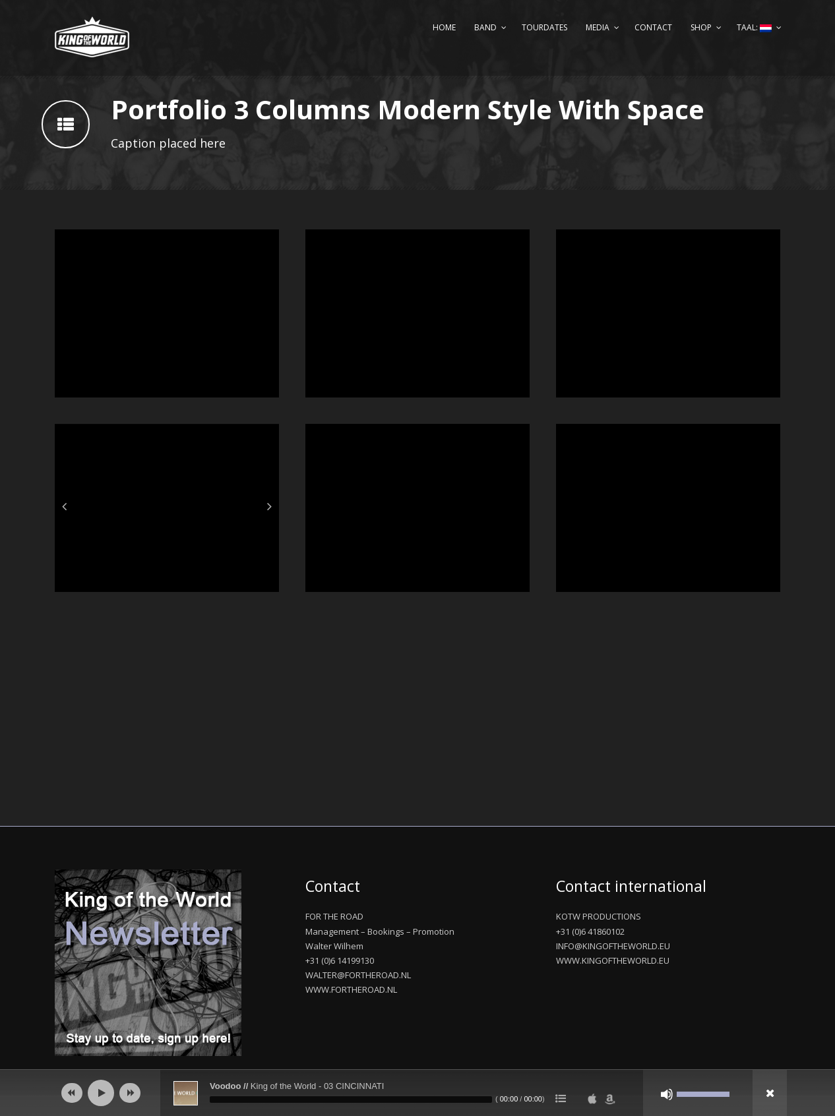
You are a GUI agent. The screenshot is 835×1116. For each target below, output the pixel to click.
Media (597, 27)
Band (485, 27)
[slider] (351, 1099)
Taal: (754, 27)
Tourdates (544, 27)
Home (444, 27)
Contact (653, 27)
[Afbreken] (666, 1094)
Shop (701, 27)
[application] (417, 1093)
